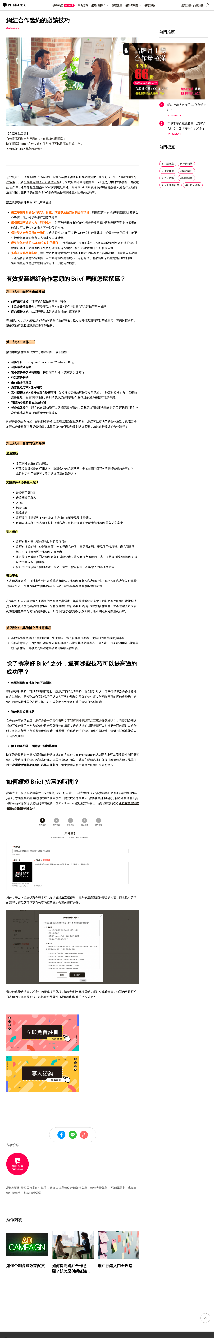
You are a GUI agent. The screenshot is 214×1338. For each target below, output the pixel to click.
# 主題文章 (168, 163)
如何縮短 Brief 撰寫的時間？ (24, 148)
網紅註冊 (186, 5)
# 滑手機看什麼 (170, 185)
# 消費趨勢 (168, 170)
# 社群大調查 (192, 185)
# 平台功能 (168, 177)
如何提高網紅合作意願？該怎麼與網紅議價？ (69, 1271)
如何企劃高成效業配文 (25, 1265)
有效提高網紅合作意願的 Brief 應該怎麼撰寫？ (36, 138)
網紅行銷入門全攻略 (115, 1265)
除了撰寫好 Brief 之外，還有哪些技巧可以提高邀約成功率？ (44, 143)
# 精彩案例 (186, 170)
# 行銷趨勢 (186, 163)
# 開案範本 (186, 177)
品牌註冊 (198, 5)
